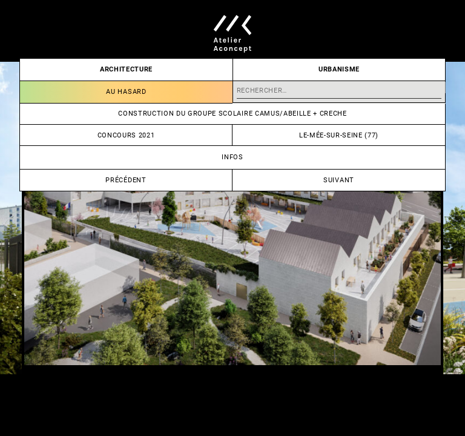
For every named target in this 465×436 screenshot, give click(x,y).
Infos (232, 157)
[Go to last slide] (116, 218)
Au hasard (126, 92)
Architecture (126, 69)
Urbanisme (339, 69)
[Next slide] (348, 218)
